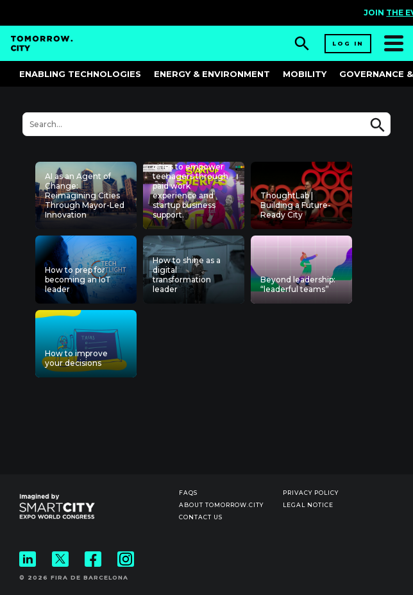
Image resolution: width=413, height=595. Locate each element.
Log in (348, 43)
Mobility (304, 74)
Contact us (201, 517)
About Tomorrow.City (221, 504)
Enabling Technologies (80, 74)
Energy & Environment (212, 74)
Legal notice (308, 504)
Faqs (188, 492)
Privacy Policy (311, 492)
